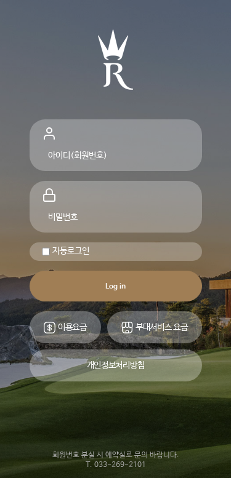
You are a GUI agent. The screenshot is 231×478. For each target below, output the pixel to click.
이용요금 (65, 327)
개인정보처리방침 (116, 365)
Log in (115, 286)
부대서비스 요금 (154, 327)
